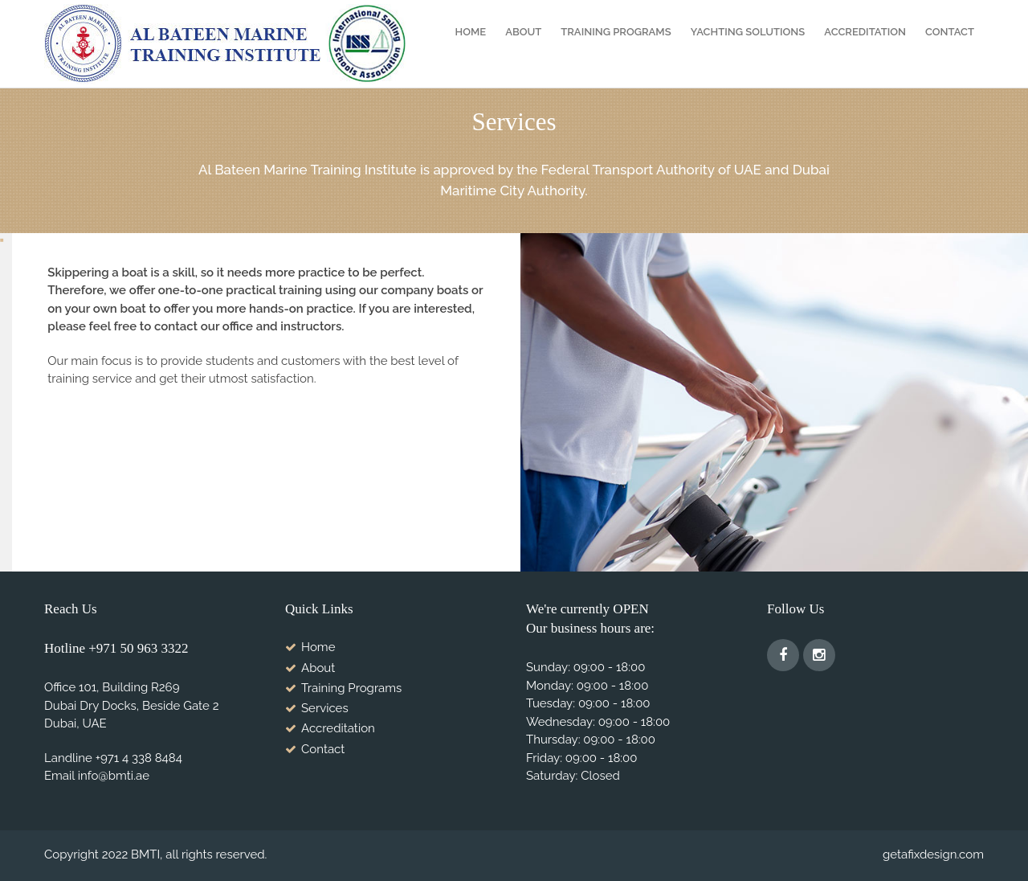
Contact (949, 32)
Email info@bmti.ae (96, 775)
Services (325, 708)
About (523, 32)
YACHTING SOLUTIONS (748, 32)
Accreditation (865, 32)
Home (471, 32)
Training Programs (616, 32)
